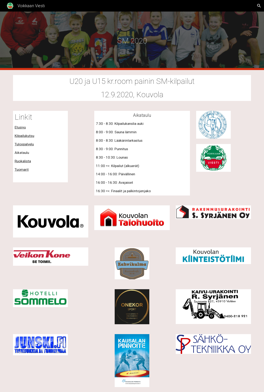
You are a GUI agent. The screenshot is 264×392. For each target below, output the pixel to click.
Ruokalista (23, 161)
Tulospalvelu (24, 144)
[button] (259, 6)
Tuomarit (22, 169)
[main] (132, 41)
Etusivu (20, 127)
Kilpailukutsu (24, 136)
